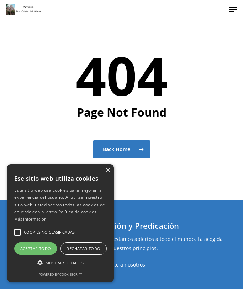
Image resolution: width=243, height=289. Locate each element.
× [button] (107, 170)
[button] (17, 232)
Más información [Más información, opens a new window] (30, 219)
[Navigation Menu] (233, 9)
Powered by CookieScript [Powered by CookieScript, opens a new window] (60, 274)
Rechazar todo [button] (83, 248)
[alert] (60, 223)
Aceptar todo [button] (35, 248)
